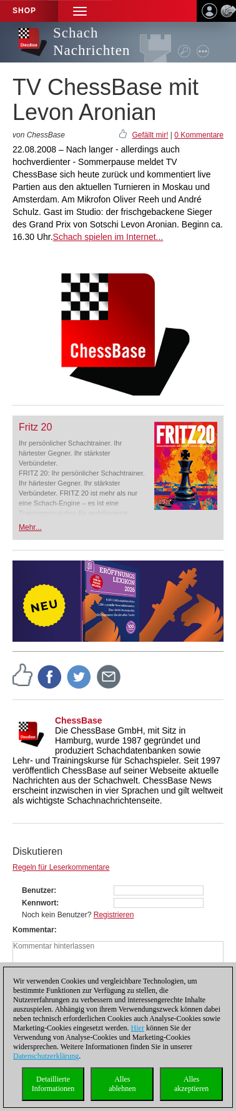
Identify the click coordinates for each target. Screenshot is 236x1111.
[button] (80, 11)
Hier (137, 1028)
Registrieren (114, 914)
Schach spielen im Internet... (108, 237)
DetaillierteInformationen (53, 1084)
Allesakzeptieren (191, 1084)
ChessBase (78, 720)
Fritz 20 (35, 427)
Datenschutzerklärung (46, 1056)
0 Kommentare (199, 135)
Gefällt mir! (150, 135)
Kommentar (33, 929)
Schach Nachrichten (91, 41)
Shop (24, 10)
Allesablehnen (122, 1084)
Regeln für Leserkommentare (60, 867)
